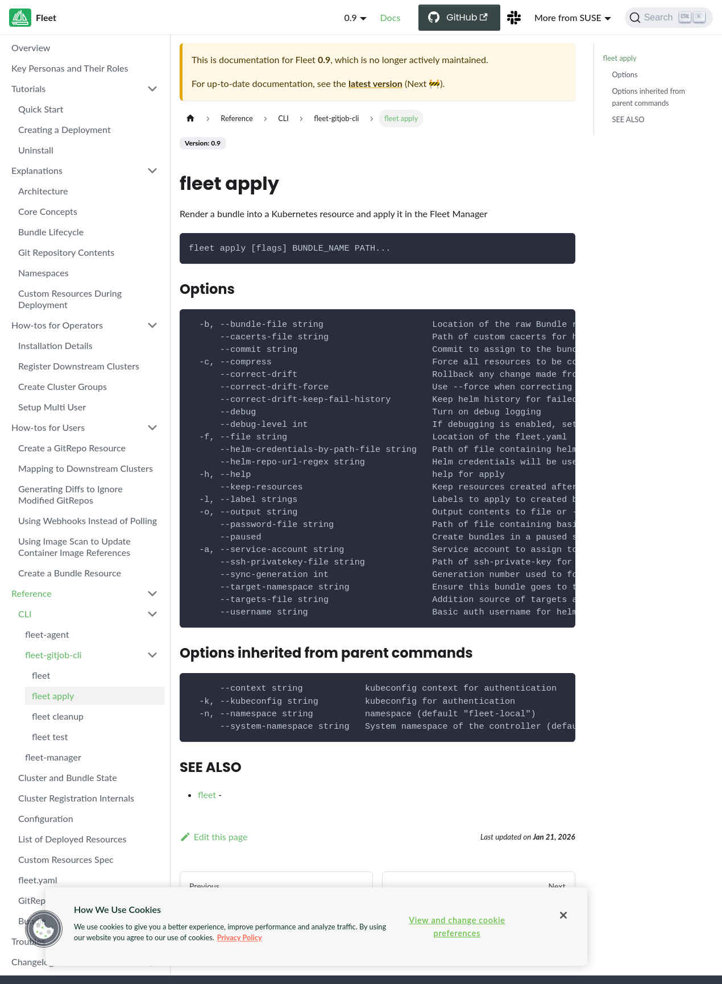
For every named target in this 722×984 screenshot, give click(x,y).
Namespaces (43, 272)
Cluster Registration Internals (76, 797)
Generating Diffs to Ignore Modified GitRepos (70, 494)
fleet (41, 675)
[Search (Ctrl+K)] (669, 17)
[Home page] (190, 118)
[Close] (563, 915)
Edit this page (213, 836)
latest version (375, 83)
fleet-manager (53, 757)
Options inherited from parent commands (649, 96)
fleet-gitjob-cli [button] (53, 654)
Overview (30, 47)
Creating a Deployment (64, 129)
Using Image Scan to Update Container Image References (74, 546)
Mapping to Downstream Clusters (85, 468)
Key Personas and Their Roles (69, 68)
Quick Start (40, 108)
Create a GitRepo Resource (72, 447)
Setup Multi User (52, 406)
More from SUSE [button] (567, 17)
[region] (316, 926)
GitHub (467, 17)
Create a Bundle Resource (69, 572)
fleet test (50, 736)
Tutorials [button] (28, 88)
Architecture (43, 190)
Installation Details (55, 345)
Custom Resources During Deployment (70, 299)
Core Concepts (47, 211)
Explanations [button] (37, 170)
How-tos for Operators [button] (57, 324)
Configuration (45, 818)
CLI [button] (24, 613)
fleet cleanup (58, 716)
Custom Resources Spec (66, 859)
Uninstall (35, 149)
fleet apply (53, 695)
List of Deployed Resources (72, 838)
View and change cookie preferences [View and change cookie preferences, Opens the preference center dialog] (457, 926)
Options (625, 74)
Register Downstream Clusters (78, 365)
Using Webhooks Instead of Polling (87, 520)
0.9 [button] (350, 17)
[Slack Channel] (514, 18)
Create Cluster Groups (62, 386)
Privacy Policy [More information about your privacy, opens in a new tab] (239, 937)
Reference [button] (31, 593)
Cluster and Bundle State (67, 777)
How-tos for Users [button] (48, 427)
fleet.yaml (37, 879)
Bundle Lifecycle (51, 231)
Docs (390, 17)
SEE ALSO (628, 119)
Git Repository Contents (66, 252)
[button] (44, 929)
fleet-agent (47, 634)
